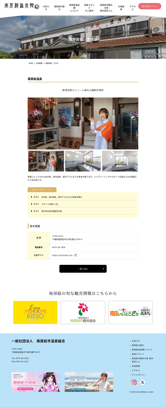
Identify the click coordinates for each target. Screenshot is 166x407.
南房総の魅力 (59, 8)
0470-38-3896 (58, 247)
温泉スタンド (138, 354)
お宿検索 (121, 8)
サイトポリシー (139, 374)
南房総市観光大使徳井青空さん (106, 7)
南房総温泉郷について (74, 7)
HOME (31, 63)
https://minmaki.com (62, 255)
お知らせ (46, 8)
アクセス (133, 8)
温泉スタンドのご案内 (89, 7)
